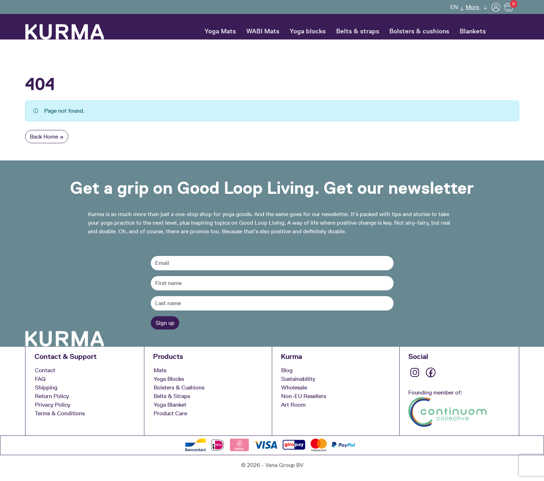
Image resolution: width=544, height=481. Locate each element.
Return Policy (52, 396)
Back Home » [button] (47, 136)
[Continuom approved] (447, 411)
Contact (45, 370)
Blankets (473, 31)
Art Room (293, 404)
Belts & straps (357, 31)
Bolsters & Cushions (179, 387)
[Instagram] (415, 375)
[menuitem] (454, 7)
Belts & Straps (172, 396)
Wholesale (294, 387)
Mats (160, 370)
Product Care (170, 413)
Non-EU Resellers (303, 396)
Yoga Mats (220, 31)
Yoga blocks (308, 31)
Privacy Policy (52, 404)
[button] (509, 31)
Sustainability (298, 378)
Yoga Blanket (170, 404)
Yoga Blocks (169, 378)
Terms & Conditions (60, 413)
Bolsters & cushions (419, 31)
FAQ (40, 378)
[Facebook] (431, 375)
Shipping (46, 387)
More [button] (473, 7)
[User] (496, 7)
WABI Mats (262, 31)
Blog (287, 370)
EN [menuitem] (454, 7)
